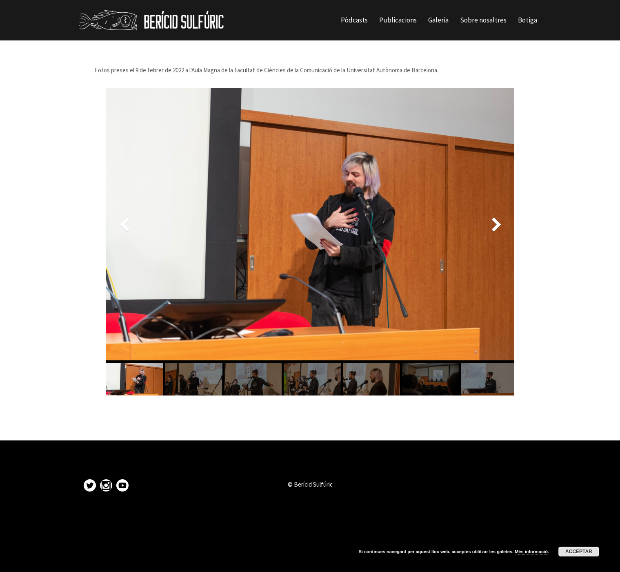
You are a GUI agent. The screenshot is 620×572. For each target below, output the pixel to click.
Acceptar (578, 551)
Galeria (438, 20)
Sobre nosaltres (483, 20)
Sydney (191, 560)
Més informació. (532, 551)
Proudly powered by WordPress (118, 560)
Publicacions (398, 20)
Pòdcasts (354, 20)
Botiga (527, 20)
